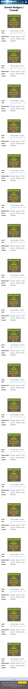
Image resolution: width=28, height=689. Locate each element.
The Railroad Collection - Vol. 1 (18, 661)
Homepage (14, 679)
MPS (14, 1)
